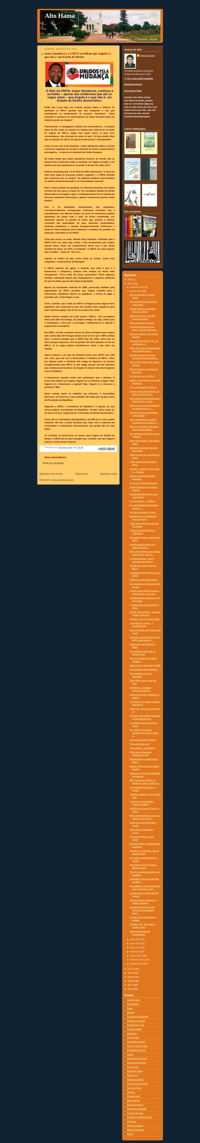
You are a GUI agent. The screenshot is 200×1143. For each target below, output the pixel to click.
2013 (130, 279)
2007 (130, 985)
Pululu (130, 1008)
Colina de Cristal (135, 1071)
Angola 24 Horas (135, 1105)
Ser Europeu (133, 1037)
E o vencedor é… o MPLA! (142, 501)
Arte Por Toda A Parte (137, 1046)
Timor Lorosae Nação (137, 1084)
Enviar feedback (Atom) (62, 480)
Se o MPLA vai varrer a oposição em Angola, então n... (144, 733)
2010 (130, 973)
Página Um (132, 1075)
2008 (130, 981)
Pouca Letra (133, 1067)
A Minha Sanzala (135, 1113)
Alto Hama (60, 15)
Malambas (132, 1033)
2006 (130, 989)
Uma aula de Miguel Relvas (143, 740)
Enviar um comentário (53, 463)
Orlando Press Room (137, 1058)
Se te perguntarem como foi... (144, 387)
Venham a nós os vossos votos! (145, 619)
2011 (130, 969)
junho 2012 (135, 943)
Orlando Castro (147, 55)
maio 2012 (135, 947)
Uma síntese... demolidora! (142, 748)
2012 (130, 284)
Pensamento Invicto (136, 1050)
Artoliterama (133, 1004)
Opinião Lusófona (135, 1079)
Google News (133, 1000)
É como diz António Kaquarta (143, 483)
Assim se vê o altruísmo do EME (145, 665)
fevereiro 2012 (137, 960)
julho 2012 (135, 939)
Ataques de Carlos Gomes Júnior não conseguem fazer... (142, 910)
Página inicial (81, 473)
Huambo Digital (134, 1029)
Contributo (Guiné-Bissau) (139, 1117)
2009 (130, 977)
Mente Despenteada (136, 1109)
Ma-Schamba (133, 1100)
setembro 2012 (137, 287)
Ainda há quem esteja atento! (144, 580)
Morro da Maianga (135, 1130)
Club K (130, 1134)
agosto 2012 (136, 291)
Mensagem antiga (108, 473)
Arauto (130, 1054)
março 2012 (136, 956)
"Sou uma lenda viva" (140, 744)
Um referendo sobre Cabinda (143, 669)
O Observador (134, 1096)
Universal (131, 1121)
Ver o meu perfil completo (140, 78)
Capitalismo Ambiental (137, 1017)
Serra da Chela (134, 1088)
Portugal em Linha (135, 1025)
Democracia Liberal (136, 1063)
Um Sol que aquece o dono (143, 512)
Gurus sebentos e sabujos (142, 323)
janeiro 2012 (136, 964)
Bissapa (131, 1012)
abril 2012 (135, 952)
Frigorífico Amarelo (136, 1042)
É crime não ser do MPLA (142, 376)
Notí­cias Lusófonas (136, 1021)
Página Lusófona (135, 1126)
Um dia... (131, 1092)
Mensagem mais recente (51, 473)
